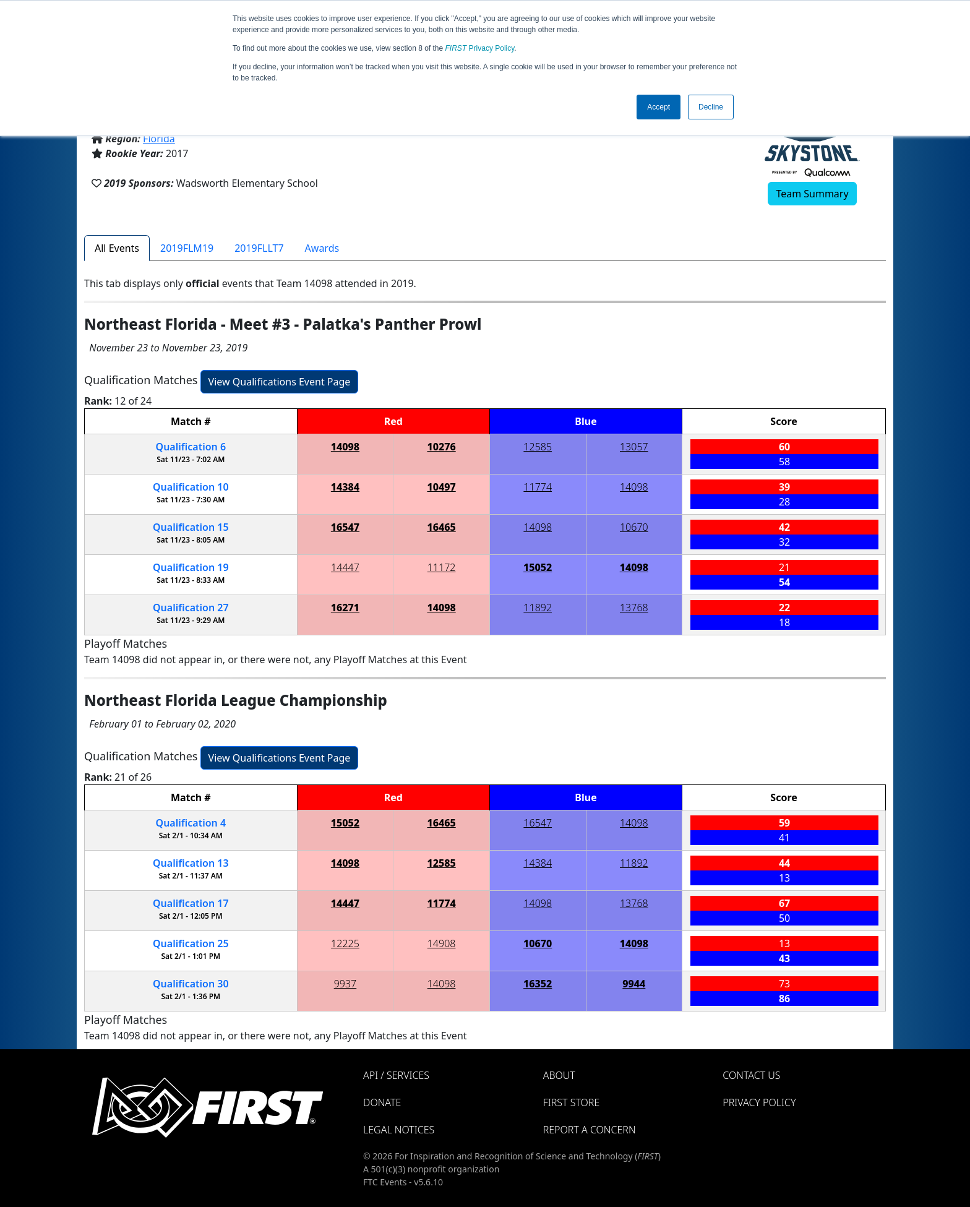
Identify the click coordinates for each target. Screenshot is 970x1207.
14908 (441, 943)
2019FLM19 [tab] (186, 248)
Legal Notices (398, 1129)
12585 (537, 446)
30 (191, 983)
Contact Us (751, 1075)
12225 (345, 943)
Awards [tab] (322, 248)
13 (191, 863)
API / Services (396, 1075)
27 (191, 607)
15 (191, 527)
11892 (537, 607)
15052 (537, 567)
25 (191, 943)
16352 (537, 983)
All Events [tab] (117, 248)
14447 (345, 567)
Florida (159, 138)
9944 (633, 983)
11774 (537, 487)
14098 (345, 446)
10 (191, 487)
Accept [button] (658, 107)
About (559, 1075)
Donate (382, 1102)
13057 (634, 446)
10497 (441, 487)
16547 (345, 527)
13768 (634, 607)
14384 (345, 487)
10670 (634, 527)
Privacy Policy (480, 48)
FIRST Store (571, 1102)
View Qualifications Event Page (279, 382)
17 (191, 903)
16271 (345, 607)
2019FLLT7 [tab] (258, 248)
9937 (345, 983)
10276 (441, 446)
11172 (441, 567)
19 (191, 567)
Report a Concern (589, 1129)
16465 (441, 527)
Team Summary (812, 193)
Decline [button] (710, 107)
